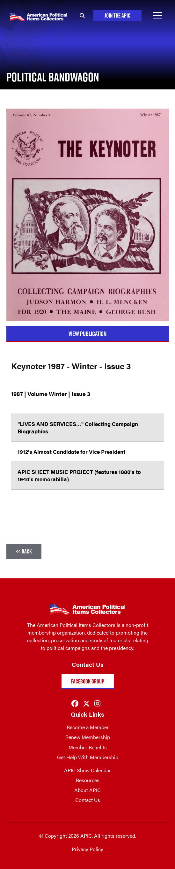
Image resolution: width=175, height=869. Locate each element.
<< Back (24, 551)
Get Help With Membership (87, 757)
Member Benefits (88, 747)
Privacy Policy (87, 849)
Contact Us (87, 800)
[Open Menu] (157, 15)
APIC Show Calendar (87, 770)
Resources (87, 780)
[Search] (81, 15)
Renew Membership (87, 737)
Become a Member (88, 727)
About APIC (87, 790)
